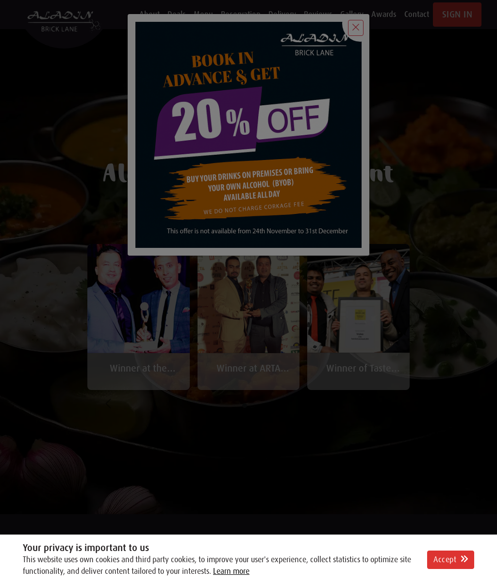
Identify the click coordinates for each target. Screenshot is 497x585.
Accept (450, 559)
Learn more (231, 571)
